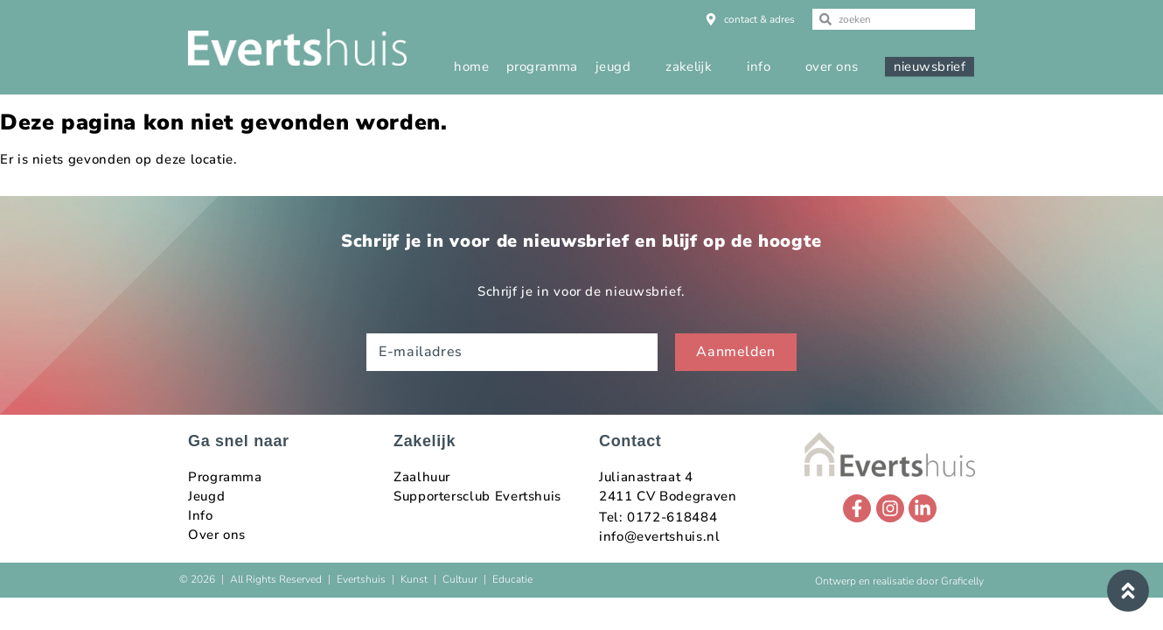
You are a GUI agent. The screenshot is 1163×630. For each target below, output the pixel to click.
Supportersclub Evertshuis (477, 496)
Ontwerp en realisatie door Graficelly (899, 581)
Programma (225, 477)
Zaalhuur (421, 477)
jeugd (612, 66)
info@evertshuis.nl (660, 536)
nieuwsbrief (930, 66)
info (758, 66)
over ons (832, 66)
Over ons (217, 534)
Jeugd (206, 496)
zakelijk (688, 66)
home (471, 66)
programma (542, 66)
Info (200, 515)
